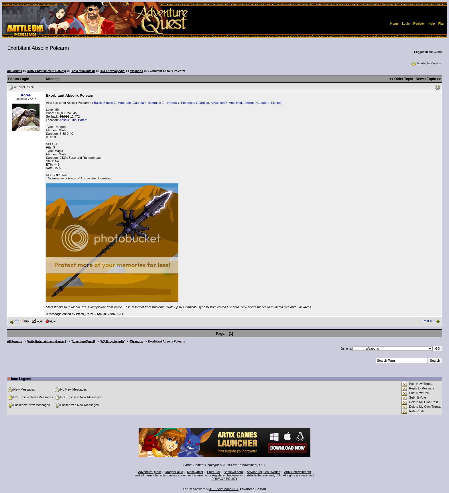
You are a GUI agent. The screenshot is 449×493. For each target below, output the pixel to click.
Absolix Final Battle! (73, 120)
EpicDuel (213, 472)
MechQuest (195, 472)
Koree (26, 95)
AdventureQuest (149, 472)
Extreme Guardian (256, 102)
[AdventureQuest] (83, 71)
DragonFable (174, 472)
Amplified (235, 102)
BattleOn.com (233, 472)
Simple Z (109, 102)
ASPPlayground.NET (224, 489)
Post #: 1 (429, 321)
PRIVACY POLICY (225, 478)
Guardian (139, 102)
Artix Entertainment (297, 472)
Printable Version (426, 63)
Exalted (276, 102)
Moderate (124, 102)
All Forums (14, 71)
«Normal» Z (155, 102)
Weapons (136, 71)
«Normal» (172, 102)
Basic (98, 102)
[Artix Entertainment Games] (46, 71)
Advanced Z (218, 102)
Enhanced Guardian (195, 102)
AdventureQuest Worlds (263, 472)
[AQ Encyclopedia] (112, 71)
